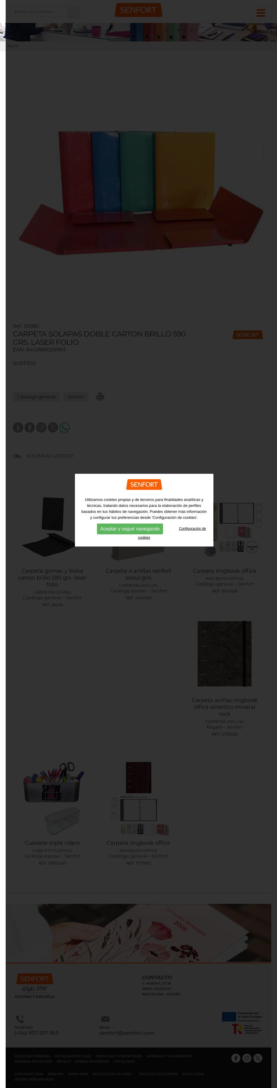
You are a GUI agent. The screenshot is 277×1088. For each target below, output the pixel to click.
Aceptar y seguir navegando (130, 511)
